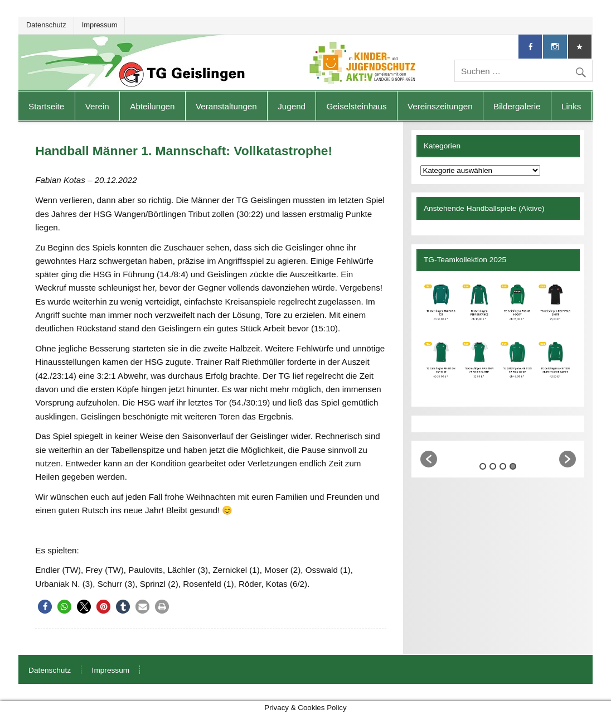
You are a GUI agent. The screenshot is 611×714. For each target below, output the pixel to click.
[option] (498, 454)
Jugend (292, 106)
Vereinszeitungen (440, 106)
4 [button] (513, 466)
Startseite (46, 106)
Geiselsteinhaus (357, 106)
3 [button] (503, 466)
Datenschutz (46, 25)
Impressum (100, 25)
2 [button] (492, 466)
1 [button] (482, 466)
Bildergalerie (516, 106)
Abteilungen (152, 106)
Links (571, 106)
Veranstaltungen (226, 106)
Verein (97, 106)
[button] (45, 607)
